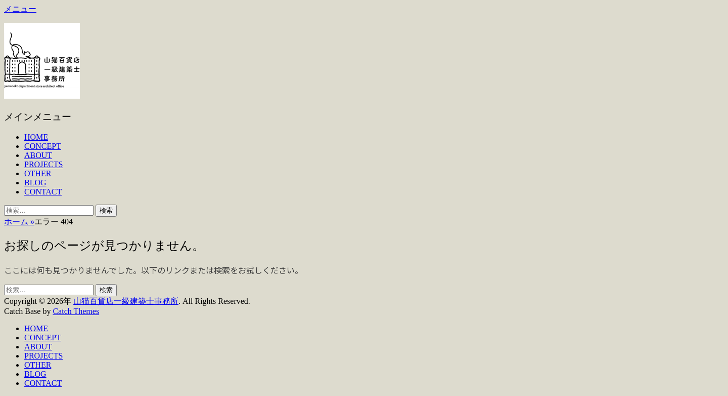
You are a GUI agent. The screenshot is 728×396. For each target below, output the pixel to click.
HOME (36, 137)
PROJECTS (43, 164)
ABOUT (38, 155)
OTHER (37, 173)
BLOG (35, 182)
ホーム (19, 221)
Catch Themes (76, 311)
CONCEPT (42, 146)
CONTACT (43, 191)
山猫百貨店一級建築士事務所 (125, 301)
